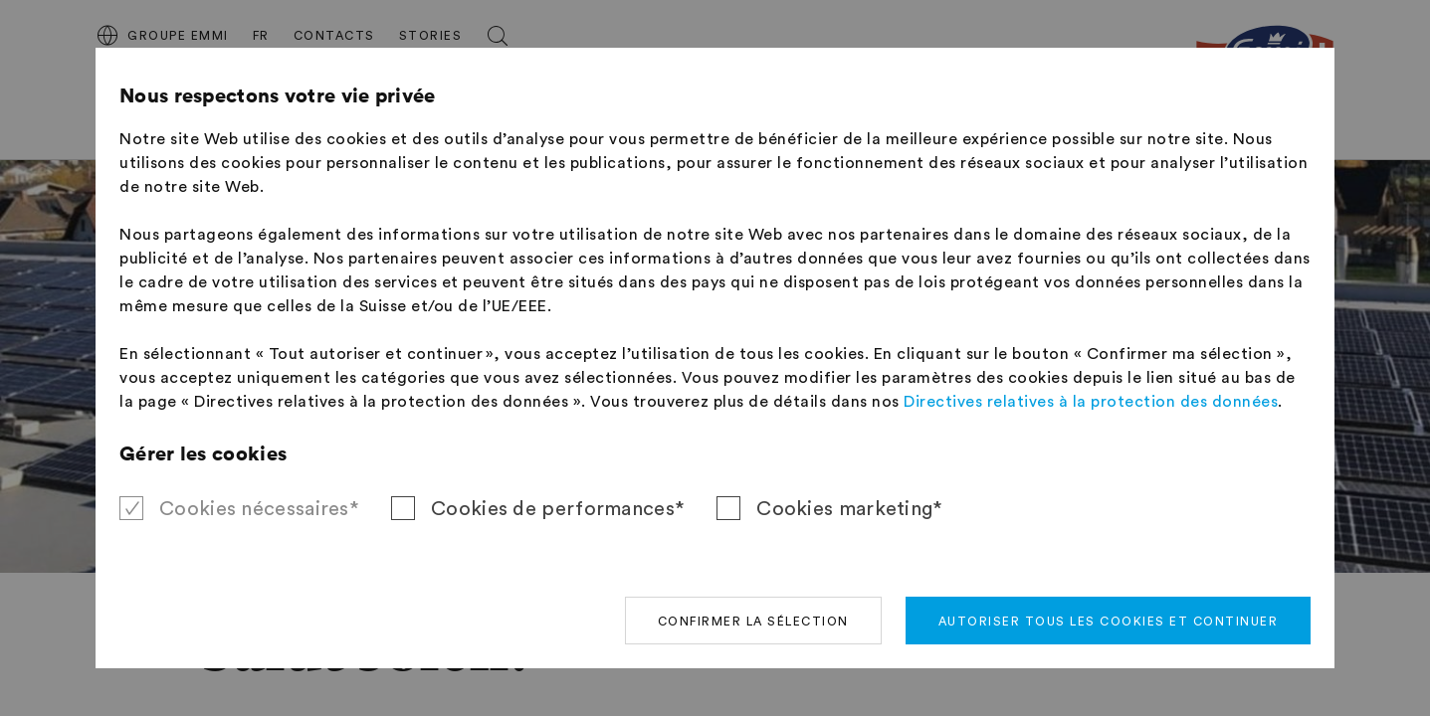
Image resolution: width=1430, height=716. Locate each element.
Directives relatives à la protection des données (1091, 402)
